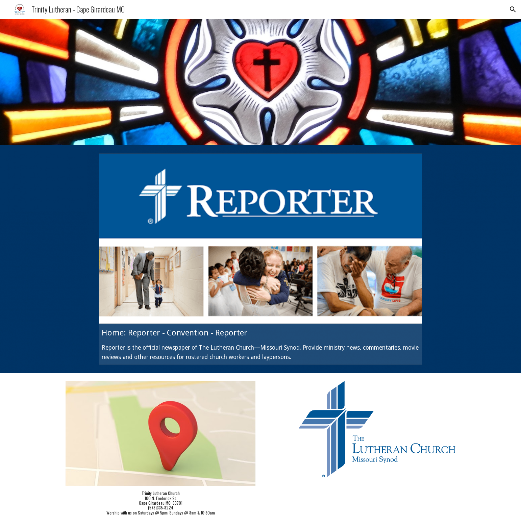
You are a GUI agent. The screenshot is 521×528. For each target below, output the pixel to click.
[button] (513, 9)
